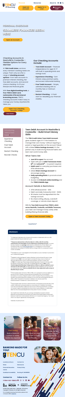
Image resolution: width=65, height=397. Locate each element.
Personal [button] (22, 3)
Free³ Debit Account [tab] (8, 146)
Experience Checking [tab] (8, 140)
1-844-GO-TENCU (9, 380)
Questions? (32, 224)
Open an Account (26, 8)
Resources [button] (37, 3)
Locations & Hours (8, 362)
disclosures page (27, 246)
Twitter (23, 380)
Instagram (20, 380)
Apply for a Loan (42, 8)
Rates (4, 364)
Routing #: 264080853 (23, 372)
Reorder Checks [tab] (10, 155)
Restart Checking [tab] (11, 151)
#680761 (14, 393)
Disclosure (13, 232)
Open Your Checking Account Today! (16, 109)
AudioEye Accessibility (9, 372)
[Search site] (63, 3)
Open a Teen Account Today (39, 216)
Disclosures (20, 364)
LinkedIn (26, 380)
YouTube (29, 380)
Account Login (58, 8)
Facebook (18, 380)
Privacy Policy (21, 367)
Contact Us (20, 362)
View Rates (10, 114)
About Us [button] (53, 3)
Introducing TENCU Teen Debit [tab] (9, 132)
